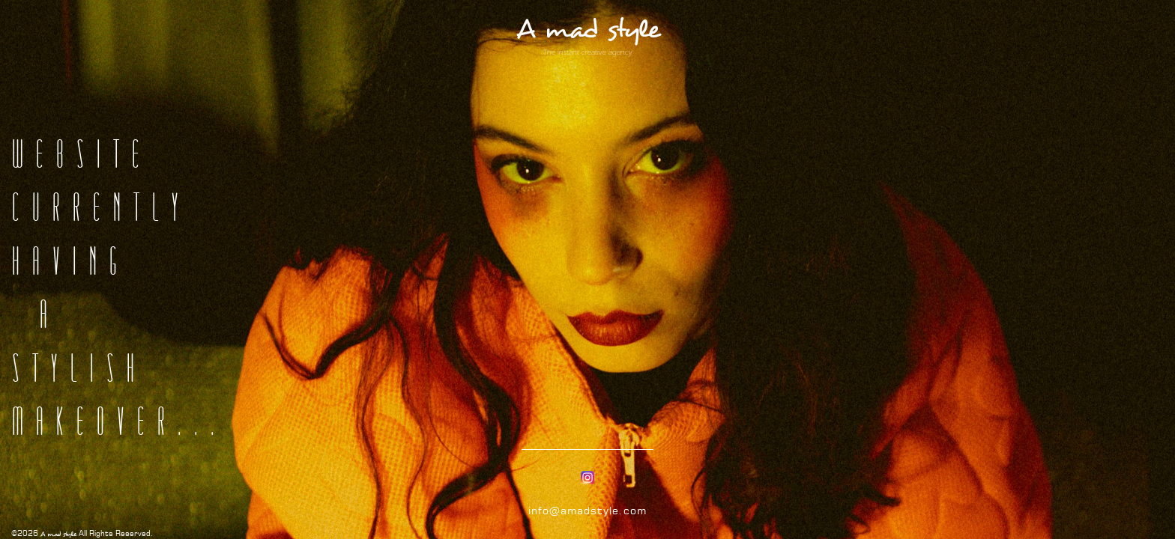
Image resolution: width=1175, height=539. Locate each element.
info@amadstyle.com (587, 510)
